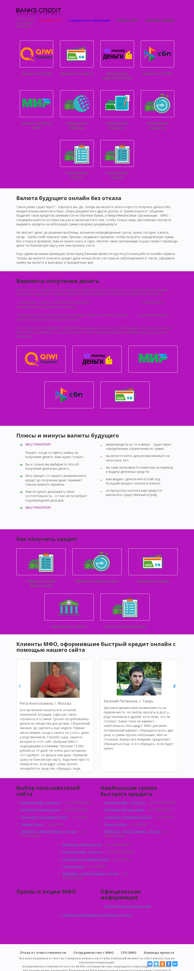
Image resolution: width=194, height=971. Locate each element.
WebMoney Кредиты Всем (40, 809)
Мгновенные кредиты (157, 110)
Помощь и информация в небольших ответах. (97, 915)
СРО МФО (128, 952)
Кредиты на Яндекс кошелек (117, 60)
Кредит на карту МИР (36, 110)
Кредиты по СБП (157, 58)
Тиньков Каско (31, 824)
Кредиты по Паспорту (117, 110)
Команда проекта (159, 952)
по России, (26, 22)
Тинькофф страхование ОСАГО (44, 817)
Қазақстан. (23, 26)
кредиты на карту (77, 58)
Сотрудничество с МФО (93, 952)
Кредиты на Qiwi (36, 58)
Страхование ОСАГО (77, 159)
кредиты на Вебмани (77, 110)
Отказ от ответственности (43, 952)
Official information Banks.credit (127, 906)
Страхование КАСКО (117, 159)
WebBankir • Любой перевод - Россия (48, 831)
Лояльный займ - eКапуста (40, 802)
